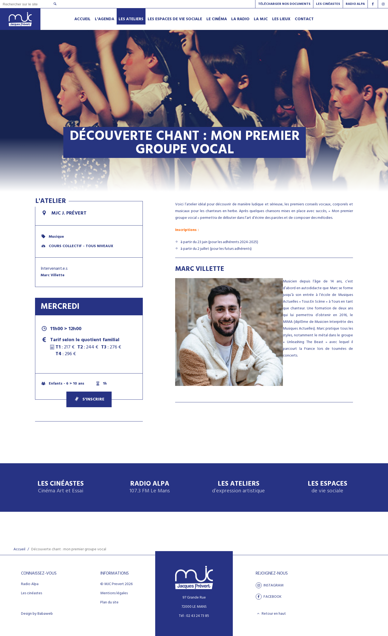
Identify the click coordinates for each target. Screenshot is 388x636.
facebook (269, 597)
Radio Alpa (149, 487)
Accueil (19, 549)
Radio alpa (355, 4)
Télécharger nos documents (284, 4)
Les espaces (327, 487)
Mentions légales (114, 593)
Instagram (269, 585)
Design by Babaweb (37, 614)
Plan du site (109, 602)
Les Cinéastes (328, 4)
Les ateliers (238, 487)
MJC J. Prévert (63, 213)
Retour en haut (271, 613)
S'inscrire (89, 399)
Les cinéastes (31, 593)
